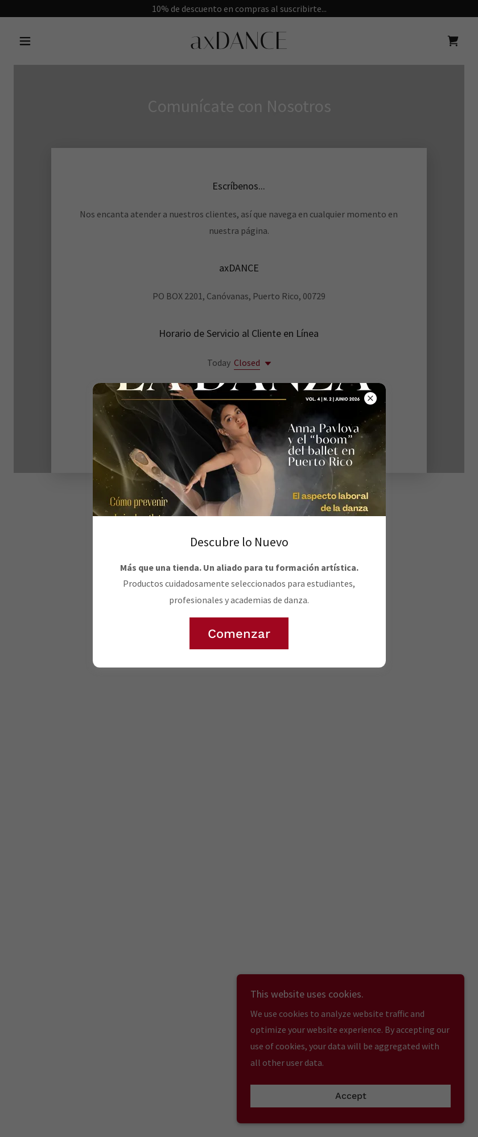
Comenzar (239, 634)
